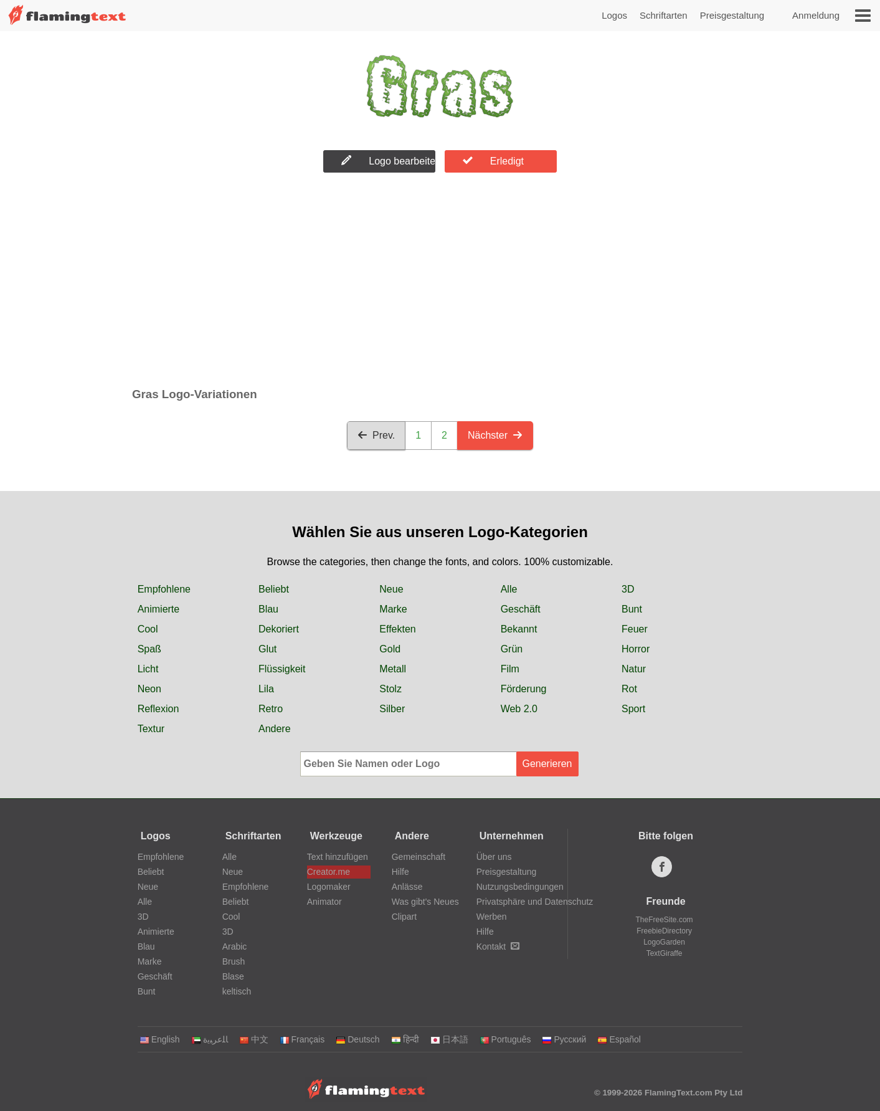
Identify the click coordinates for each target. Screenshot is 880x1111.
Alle (509, 589)
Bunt (632, 609)
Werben (491, 917)
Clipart (404, 917)
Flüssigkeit (282, 669)
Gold (389, 649)
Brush (233, 961)
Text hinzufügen (337, 857)
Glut (267, 649)
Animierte (159, 609)
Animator (324, 902)
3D (628, 589)
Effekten (397, 629)
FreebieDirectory (664, 931)
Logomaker (329, 887)
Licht (148, 669)
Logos (614, 15)
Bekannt (519, 629)
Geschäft (521, 609)
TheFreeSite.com (664, 919)
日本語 (449, 1039)
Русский (564, 1039)
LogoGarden (664, 942)
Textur (151, 728)
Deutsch (357, 1039)
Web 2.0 (519, 708)
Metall (392, 669)
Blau (268, 609)
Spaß (149, 649)
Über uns (494, 857)
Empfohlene (164, 589)
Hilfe (400, 872)
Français (302, 1039)
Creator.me (328, 872)
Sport (633, 708)
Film (510, 669)
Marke (393, 609)
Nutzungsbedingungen (520, 887)
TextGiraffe (664, 953)
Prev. (376, 435)
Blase (233, 976)
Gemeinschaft (418, 857)
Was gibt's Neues (425, 902)
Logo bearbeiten (388, 160)
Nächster (495, 435)
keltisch (237, 991)
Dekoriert (278, 629)
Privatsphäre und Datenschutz (535, 902)
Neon (149, 689)
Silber (392, 708)
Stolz (390, 689)
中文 (253, 1039)
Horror (636, 649)
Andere (274, 728)
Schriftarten (664, 15)
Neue (391, 589)
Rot (629, 689)
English (160, 1039)
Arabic (234, 946)
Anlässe (407, 887)
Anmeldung (816, 15)
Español (619, 1039)
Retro (270, 708)
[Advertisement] (440, 283)
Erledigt (493, 160)
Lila (266, 689)
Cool (148, 629)
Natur (634, 669)
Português (505, 1039)
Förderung (524, 689)
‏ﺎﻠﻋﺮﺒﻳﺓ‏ (209, 1039)
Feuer (635, 629)
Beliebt (273, 589)
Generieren (547, 763)
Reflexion (158, 708)
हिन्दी (405, 1039)
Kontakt (497, 946)
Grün (512, 649)
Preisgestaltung (732, 15)
